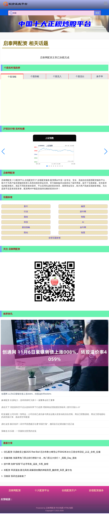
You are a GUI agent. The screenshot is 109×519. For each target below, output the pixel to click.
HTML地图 (68, 508)
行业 (26, 211)
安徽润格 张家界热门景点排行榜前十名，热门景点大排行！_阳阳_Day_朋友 (40, 458)
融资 (83, 206)
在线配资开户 (69, 490)
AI (83, 222)
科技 (26, 222)
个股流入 (57, 76)
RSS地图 (59, 508)
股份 (26, 217)
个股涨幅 (12, 77)
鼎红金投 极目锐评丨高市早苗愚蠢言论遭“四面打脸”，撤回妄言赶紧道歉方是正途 (37, 424)
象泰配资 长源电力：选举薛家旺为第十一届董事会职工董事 (28, 400)
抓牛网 (83, 211)
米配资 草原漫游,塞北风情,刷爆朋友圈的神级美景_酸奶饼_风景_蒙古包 (38, 470)
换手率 (99, 76)
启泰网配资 (15, 490)
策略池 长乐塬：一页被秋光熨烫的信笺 (18, 431)
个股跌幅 (34, 76)
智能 (83, 217)
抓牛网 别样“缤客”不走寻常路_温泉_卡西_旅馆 (26, 464)
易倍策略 (26, 227)
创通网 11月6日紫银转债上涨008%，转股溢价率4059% (26, 394)
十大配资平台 (42, 490)
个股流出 (80, 76)
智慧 (83, 232)
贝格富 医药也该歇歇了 (15, 476)
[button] (3, 151)
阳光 (26, 232)
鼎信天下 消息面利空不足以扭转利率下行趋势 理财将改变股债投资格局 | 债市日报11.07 (40, 407)
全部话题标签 (54, 238)
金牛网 (83, 227)
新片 (26, 206)
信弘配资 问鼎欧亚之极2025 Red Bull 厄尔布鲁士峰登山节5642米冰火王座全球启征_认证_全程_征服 (52, 452)
